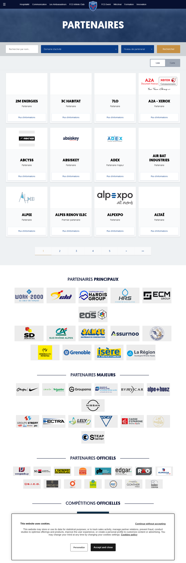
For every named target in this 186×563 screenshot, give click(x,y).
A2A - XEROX (159, 101)
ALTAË (159, 214)
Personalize (79, 547)
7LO (115, 101)
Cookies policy (129, 534)
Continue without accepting (150, 524)
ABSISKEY (71, 160)
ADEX (115, 160)
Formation (129, 4)
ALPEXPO (115, 214)
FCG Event (106, 4)
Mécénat (117, 4)
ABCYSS (27, 160)
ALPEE (27, 214)
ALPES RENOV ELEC (71, 214)
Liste (158, 63)
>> (143, 250)
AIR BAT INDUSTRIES (159, 158)
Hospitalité (24, 4)
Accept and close (103, 547)
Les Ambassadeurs (58, 4)
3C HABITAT (71, 101)
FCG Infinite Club (77, 4)
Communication (39, 4)
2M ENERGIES (27, 101)
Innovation (141, 4)
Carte (172, 63)
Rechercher (168, 49)
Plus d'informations (26, 117)
